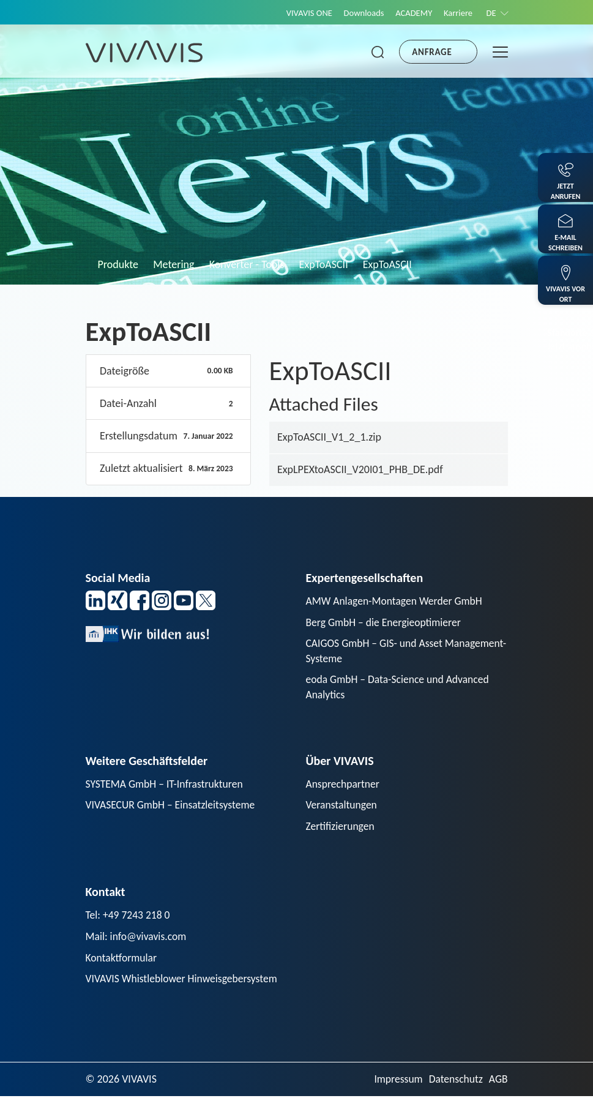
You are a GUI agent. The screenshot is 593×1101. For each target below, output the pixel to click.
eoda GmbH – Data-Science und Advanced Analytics (400, 688)
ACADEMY (409, 12)
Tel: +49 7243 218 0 (129, 918)
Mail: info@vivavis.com (137, 940)
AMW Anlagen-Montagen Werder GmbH (396, 601)
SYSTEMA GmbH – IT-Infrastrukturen (166, 786)
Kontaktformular (122, 961)
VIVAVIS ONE (301, 12)
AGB (497, 1084)
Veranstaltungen (342, 807)
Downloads (357, 12)
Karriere (456, 12)
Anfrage (432, 52)
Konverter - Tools (247, 264)
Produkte (118, 264)
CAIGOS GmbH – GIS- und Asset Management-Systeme (376, 652)
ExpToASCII (323, 264)
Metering (173, 264)
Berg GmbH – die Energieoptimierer (385, 622)
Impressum (395, 1084)
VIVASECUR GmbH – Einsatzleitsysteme (172, 807)
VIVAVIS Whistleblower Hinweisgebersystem (184, 983)
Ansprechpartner (344, 786)
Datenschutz (454, 1084)
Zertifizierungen (341, 829)
